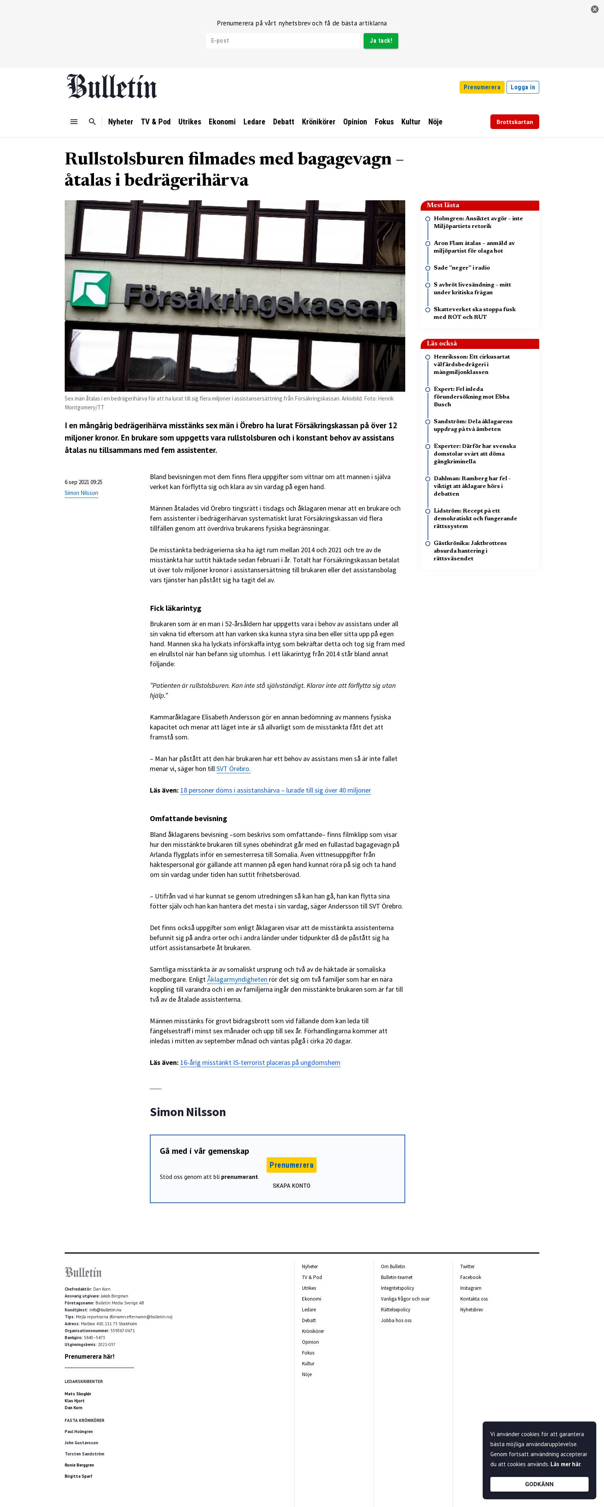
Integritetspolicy (397, 1288)
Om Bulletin (393, 1266)
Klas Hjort (75, 1400)
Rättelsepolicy (395, 1309)
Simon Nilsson (81, 492)
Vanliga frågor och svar (405, 1299)
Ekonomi (222, 121)
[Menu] (74, 121)
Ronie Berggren (79, 1465)
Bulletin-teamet (397, 1277)
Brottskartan (515, 122)
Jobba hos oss (396, 1320)
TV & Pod (156, 121)
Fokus (384, 121)
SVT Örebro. (233, 768)
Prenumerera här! (89, 1356)
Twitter (467, 1266)
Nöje (435, 121)
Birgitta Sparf (78, 1476)
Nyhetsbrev (471, 1309)
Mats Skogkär (78, 1393)
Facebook (470, 1277)
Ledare (254, 121)
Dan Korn (73, 1407)
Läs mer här (565, 1464)
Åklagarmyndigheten (238, 979)
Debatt (283, 121)
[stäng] (595, 9)
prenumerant (239, 1176)
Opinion (355, 121)
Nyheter (120, 121)
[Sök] (92, 121)
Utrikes (189, 121)
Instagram (471, 1288)
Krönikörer (319, 121)
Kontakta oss (474, 1299)
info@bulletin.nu (105, 1310)
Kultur (411, 121)
